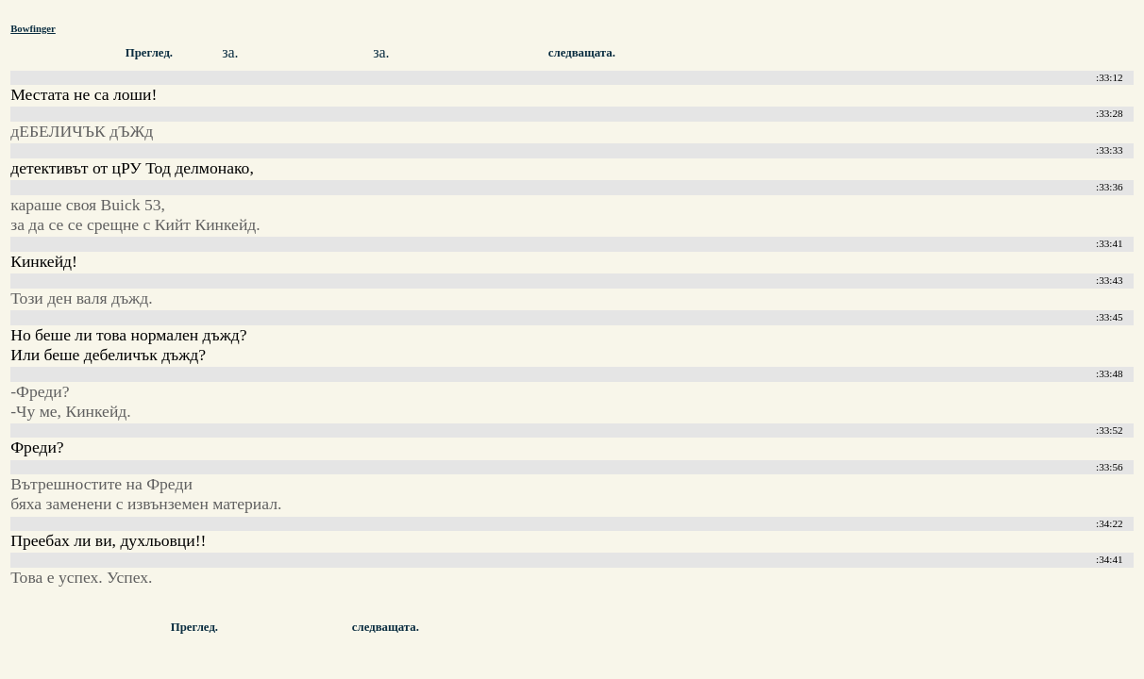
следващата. (581, 52)
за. (230, 52)
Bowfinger (33, 28)
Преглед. (149, 52)
